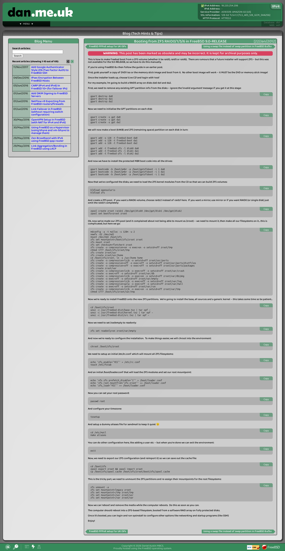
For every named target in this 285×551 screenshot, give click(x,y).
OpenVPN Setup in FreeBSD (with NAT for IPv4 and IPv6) (48, 121)
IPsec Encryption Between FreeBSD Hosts (47, 79)
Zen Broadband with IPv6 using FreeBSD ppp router (47, 139)
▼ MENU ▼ (26, 24)
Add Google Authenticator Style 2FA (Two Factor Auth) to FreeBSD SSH (50, 70)
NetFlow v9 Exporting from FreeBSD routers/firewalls (48, 103)
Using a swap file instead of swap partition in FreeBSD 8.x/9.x (237, 46)
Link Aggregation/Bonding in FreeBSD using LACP (49, 147)
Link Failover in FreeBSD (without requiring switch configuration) (47, 112)
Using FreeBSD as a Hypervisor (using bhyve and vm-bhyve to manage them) (50, 130)
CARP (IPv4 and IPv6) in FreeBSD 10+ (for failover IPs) (49, 87)
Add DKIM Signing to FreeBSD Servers (49, 95)
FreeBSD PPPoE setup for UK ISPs (107, 46)
